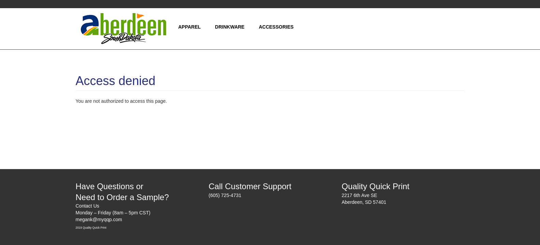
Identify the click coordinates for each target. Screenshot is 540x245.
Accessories (276, 27)
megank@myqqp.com (99, 219)
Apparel (189, 27)
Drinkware (229, 27)
